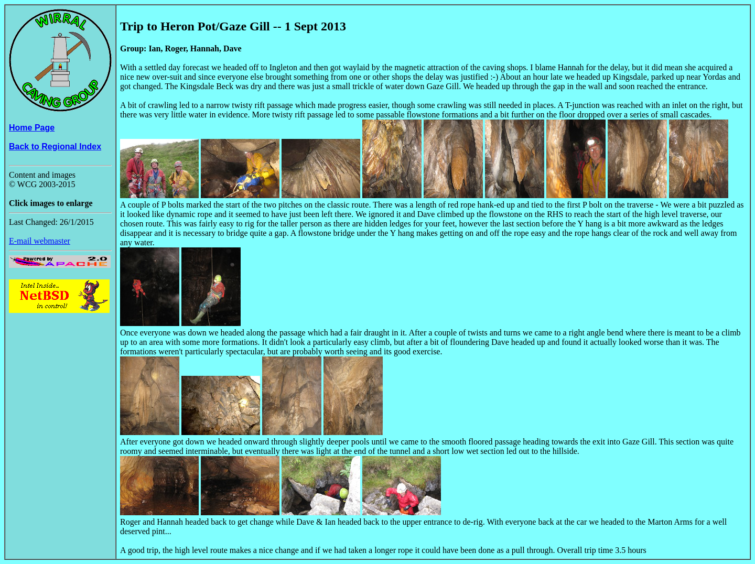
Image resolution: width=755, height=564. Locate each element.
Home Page (32, 127)
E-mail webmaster (39, 240)
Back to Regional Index (55, 146)
